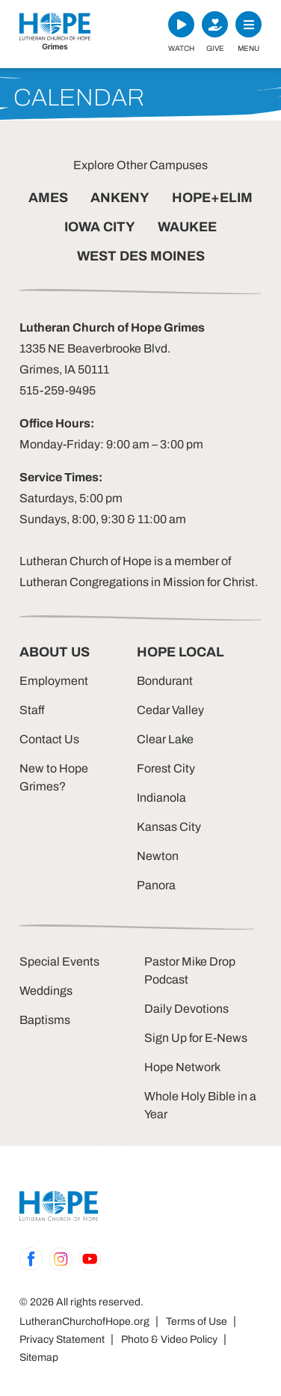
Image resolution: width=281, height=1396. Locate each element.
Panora (156, 885)
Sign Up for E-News (195, 1037)
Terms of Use (196, 1321)
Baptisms (44, 1020)
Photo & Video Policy (169, 1339)
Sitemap (38, 1357)
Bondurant (165, 680)
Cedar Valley (170, 710)
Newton (158, 856)
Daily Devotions (186, 1008)
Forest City (166, 768)
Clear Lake (165, 739)
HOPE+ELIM (212, 197)
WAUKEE (187, 226)
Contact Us (49, 739)
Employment (53, 680)
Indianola (161, 797)
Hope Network (182, 1067)
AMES (48, 197)
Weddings (45, 990)
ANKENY (119, 197)
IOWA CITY (99, 226)
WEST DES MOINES (141, 256)
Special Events (59, 961)
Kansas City (169, 826)
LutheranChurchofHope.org (84, 1321)
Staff (32, 710)
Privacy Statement (62, 1339)
